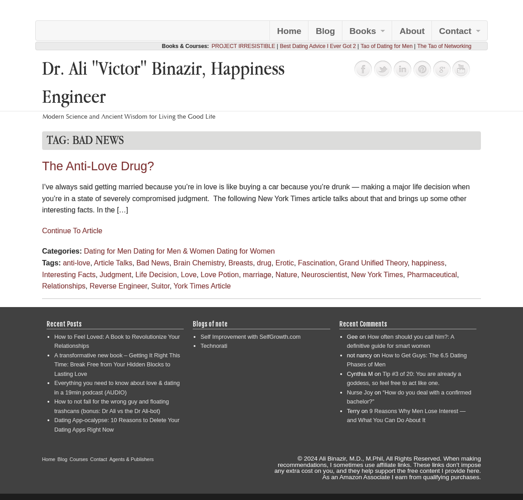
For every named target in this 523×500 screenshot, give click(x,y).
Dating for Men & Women (173, 251)
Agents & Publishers (131, 459)
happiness (428, 263)
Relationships (64, 286)
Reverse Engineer (118, 286)
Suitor (160, 286)
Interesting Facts (68, 275)
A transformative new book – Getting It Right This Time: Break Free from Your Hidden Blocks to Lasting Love (117, 364)
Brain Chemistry (198, 263)
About (411, 31)
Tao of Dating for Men (387, 46)
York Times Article (202, 286)
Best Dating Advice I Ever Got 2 (318, 46)
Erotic (285, 263)
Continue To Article (72, 231)
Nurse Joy (360, 392)
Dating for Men (107, 251)
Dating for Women (246, 251)
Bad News (152, 263)
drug (264, 263)
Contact (455, 31)
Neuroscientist (324, 275)
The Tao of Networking (444, 46)
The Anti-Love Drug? (98, 166)
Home (289, 31)
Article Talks (113, 263)
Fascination (316, 263)
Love (189, 275)
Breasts (240, 263)
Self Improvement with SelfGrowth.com (250, 336)
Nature (286, 275)
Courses (79, 459)
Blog (325, 31)
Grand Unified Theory (373, 263)
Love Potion (219, 275)
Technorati (213, 345)
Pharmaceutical (432, 275)
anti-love (76, 263)
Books (363, 31)
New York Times (377, 275)
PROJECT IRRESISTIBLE (243, 46)
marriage (257, 275)
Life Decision (156, 275)
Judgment (115, 275)
